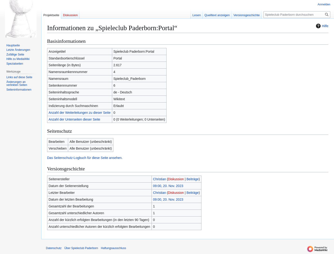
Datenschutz (54, 248)
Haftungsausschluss (113, 248)
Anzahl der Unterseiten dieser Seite (74, 119)
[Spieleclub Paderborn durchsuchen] (296, 14)
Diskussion (176, 179)
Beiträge (192, 179)
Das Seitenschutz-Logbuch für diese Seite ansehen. (84, 158)
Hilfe (321, 26)
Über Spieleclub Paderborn (81, 248)
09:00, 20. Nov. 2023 (168, 186)
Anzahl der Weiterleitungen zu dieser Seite (80, 112)
